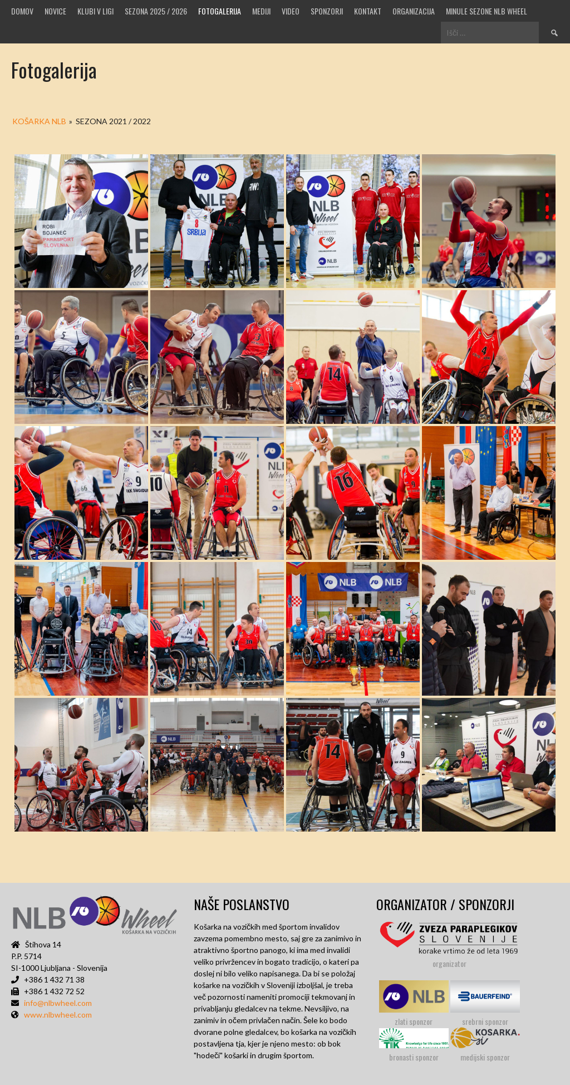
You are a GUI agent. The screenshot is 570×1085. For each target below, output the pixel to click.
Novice (55, 11)
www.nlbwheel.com (58, 1014)
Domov (22, 11)
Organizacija (413, 11)
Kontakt (367, 11)
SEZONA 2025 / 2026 (156, 11)
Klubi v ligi (95, 11)
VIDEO (290, 11)
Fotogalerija (219, 11)
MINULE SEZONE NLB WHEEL (486, 11)
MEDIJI (261, 11)
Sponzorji (327, 11)
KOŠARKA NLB (39, 121)
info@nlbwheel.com (58, 1003)
